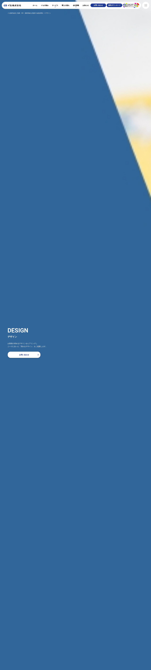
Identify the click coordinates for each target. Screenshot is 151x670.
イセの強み (44, 5)
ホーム (35, 5)
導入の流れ (65, 5)
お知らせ (86, 5)
